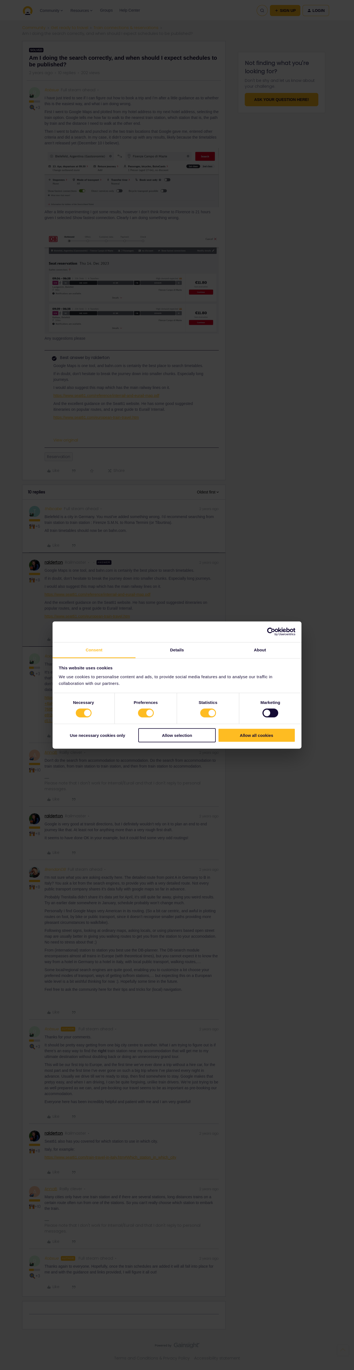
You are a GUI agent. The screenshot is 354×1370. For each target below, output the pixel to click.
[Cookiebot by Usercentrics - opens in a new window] (271, 632)
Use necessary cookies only (97, 735)
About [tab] (260, 649)
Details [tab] (177, 649)
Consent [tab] (94, 649)
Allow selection (177, 735)
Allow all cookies (256, 735)
